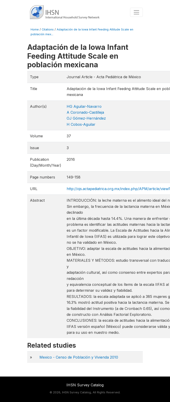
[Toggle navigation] (136, 12)
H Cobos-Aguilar (81, 124)
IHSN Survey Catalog (85, 385)
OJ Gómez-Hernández (86, 118)
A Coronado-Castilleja (85, 112)
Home (35, 29)
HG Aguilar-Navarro (84, 106)
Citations (48, 29)
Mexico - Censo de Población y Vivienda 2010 (78, 357)
